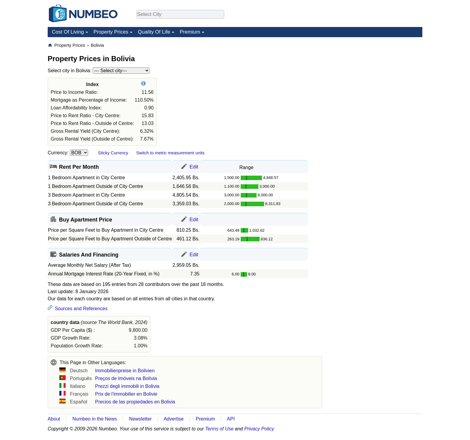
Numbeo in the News (94, 418)
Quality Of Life (154, 32)
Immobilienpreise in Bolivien (124, 370)
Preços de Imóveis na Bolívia (126, 378)
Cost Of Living (68, 32)
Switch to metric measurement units (170, 152)
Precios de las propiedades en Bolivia (135, 401)
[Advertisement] (377, 79)
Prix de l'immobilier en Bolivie (126, 394)
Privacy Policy (259, 428)
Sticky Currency (113, 152)
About (54, 418)
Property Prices (111, 32)
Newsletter (140, 418)
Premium (190, 32)
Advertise (174, 418)
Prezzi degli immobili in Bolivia (127, 386)
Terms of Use (219, 428)
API (231, 418)
